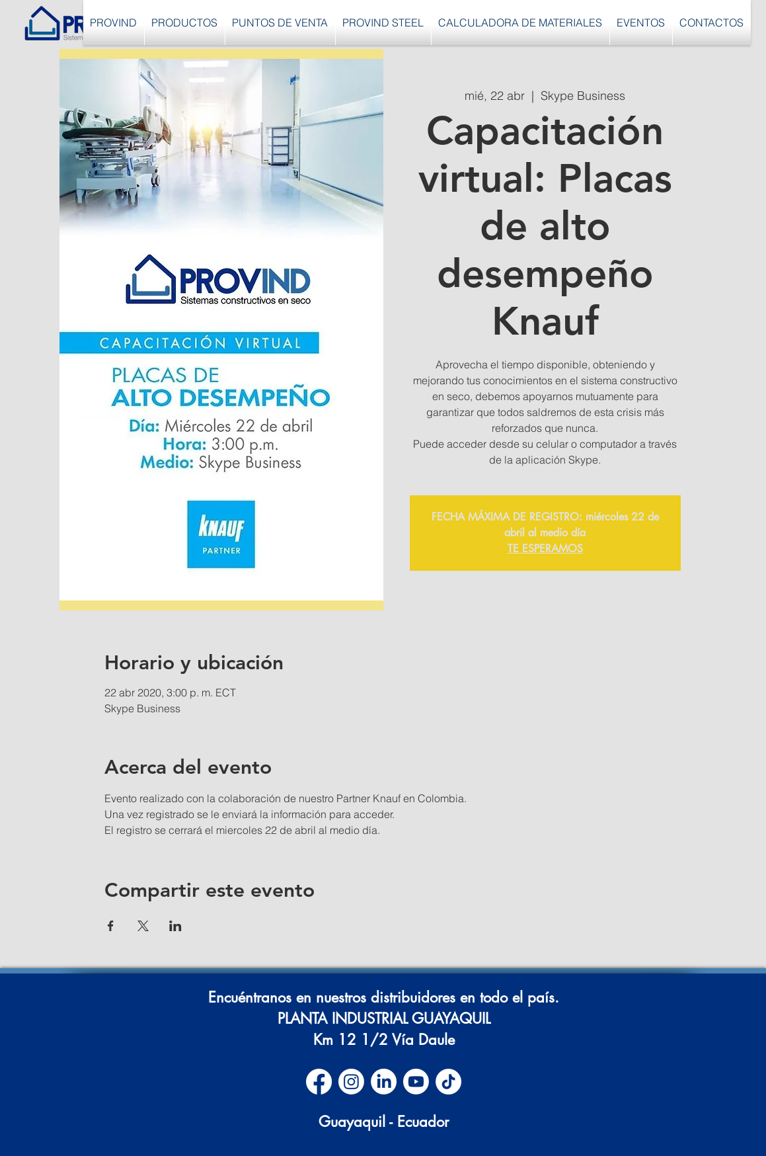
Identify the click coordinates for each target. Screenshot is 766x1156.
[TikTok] (448, 1081)
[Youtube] (416, 1081)
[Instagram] (351, 1081)
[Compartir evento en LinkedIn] (175, 926)
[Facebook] (319, 1081)
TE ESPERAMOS (545, 549)
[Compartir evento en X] (143, 926)
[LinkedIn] (384, 1081)
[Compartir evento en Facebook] (110, 926)
